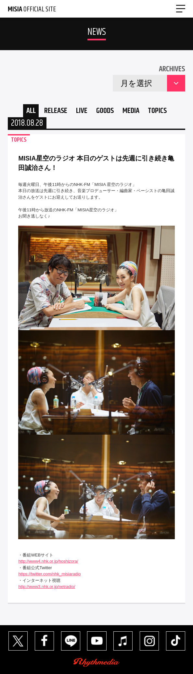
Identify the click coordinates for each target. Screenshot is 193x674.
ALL (31, 111)
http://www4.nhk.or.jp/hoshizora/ (48, 561)
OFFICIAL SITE (32, 9)
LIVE (81, 111)
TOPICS (157, 111)
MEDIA (130, 111)
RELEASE (55, 111)
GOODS (105, 111)
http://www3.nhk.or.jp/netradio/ (46, 586)
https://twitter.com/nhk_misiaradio (49, 573)
